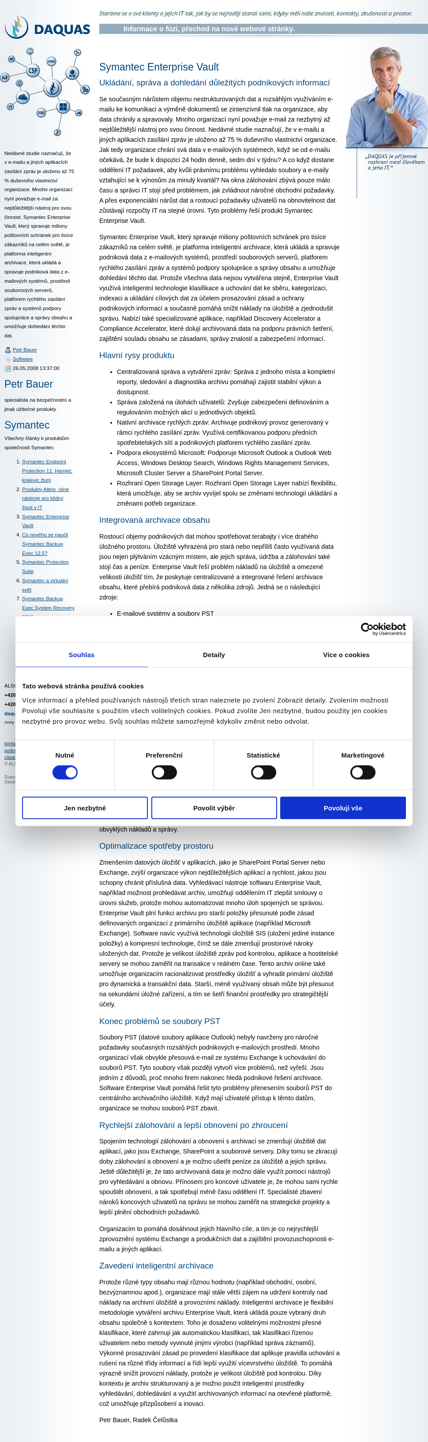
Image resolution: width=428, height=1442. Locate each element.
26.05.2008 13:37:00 (36, 368)
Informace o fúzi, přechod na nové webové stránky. (209, 29)
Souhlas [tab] (81, 654)
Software (23, 359)
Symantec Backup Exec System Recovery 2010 (48, 607)
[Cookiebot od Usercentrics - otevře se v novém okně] (367, 629)
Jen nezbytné (85, 807)
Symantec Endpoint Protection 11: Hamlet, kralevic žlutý (47, 470)
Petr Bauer (25, 349)
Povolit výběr (214, 807)
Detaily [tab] (214, 654)
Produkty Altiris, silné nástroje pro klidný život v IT (45, 498)
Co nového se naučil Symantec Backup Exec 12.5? (45, 543)
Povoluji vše (343, 807)
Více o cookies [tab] (346, 654)
